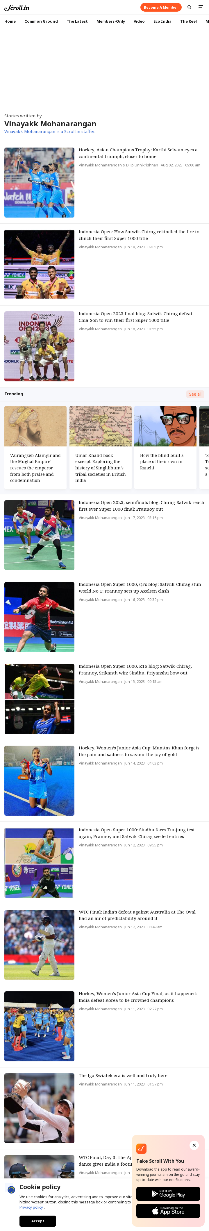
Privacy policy (31, 1207)
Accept (37, 1221)
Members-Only (111, 21)
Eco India (162, 21)
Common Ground (41, 21)
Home (10, 21)
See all (195, 394)
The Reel (188, 21)
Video (139, 21)
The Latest (77, 21)
